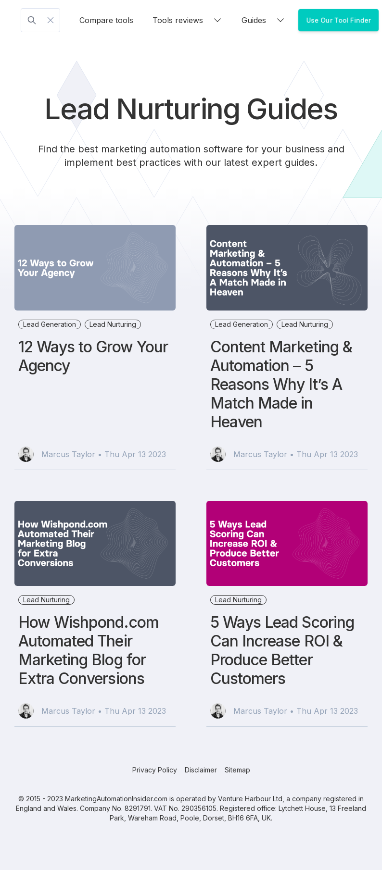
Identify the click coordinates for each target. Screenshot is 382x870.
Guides (263, 20)
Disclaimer (201, 770)
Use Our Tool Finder (338, 20)
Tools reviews (187, 20)
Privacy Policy (154, 770)
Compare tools (106, 20)
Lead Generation (49, 324)
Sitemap (237, 770)
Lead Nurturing (112, 324)
